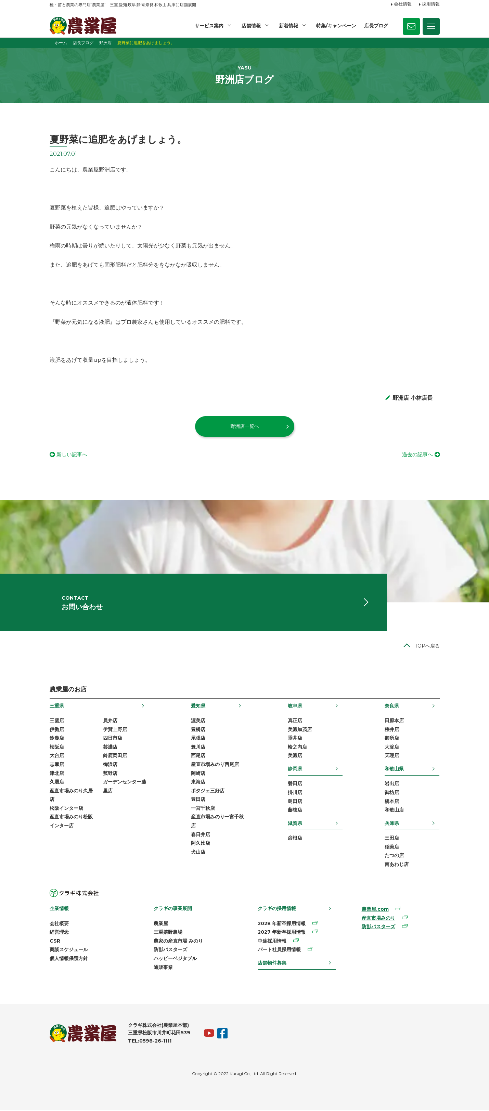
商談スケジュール (69, 950)
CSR (55, 941)
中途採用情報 (272, 941)
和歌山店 (394, 810)
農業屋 (161, 924)
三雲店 (57, 721)
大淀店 (392, 747)
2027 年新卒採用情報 (282, 933)
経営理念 (59, 933)
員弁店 (110, 721)
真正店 (295, 721)
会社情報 (403, 4)
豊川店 (198, 747)
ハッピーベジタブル (175, 959)
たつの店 (394, 856)
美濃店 (295, 756)
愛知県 (198, 706)
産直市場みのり (378, 919)
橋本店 (392, 802)
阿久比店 (200, 844)
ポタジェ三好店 (207, 791)
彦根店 (295, 838)
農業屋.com (375, 910)
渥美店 (198, 721)
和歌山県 (394, 769)
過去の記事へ (416, 454)
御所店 (392, 739)
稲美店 (392, 847)
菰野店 (110, 774)
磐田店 (295, 784)
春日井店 (200, 835)
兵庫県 (392, 824)
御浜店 (110, 765)
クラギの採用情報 (277, 909)
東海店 (198, 782)
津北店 (57, 774)
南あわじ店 (397, 865)
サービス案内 (209, 26)
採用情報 (431, 4)
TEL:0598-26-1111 (149, 1042)
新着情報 (288, 26)
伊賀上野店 (115, 730)
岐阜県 (295, 706)
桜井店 (392, 730)
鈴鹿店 (57, 739)
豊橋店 (198, 730)
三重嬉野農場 (168, 933)
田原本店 (394, 721)
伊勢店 (57, 730)
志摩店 (57, 765)
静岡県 (295, 769)
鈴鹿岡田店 (115, 756)
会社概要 (59, 924)
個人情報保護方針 (69, 959)
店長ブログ (376, 26)
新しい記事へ (72, 454)
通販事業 (163, 968)
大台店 (57, 756)
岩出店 (392, 784)
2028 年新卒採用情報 (282, 924)
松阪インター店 (66, 809)
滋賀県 (295, 824)
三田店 (392, 838)
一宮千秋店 (203, 809)
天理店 (392, 756)
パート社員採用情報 (279, 950)
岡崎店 (198, 774)
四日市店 (112, 739)
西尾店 (198, 756)
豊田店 (198, 800)
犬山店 (198, 853)
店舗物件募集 (272, 963)
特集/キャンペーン (336, 26)
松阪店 (57, 747)
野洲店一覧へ (244, 426)
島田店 (295, 802)
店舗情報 (251, 26)
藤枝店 (295, 810)
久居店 (57, 782)
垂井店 (295, 739)
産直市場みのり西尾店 (215, 765)
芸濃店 (110, 747)
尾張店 (198, 739)
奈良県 (392, 706)
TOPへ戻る (427, 646)
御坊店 (392, 793)
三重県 (57, 706)
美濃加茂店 (300, 730)
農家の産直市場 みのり (178, 941)
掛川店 (295, 793)
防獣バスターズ (170, 950)
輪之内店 (297, 747)
